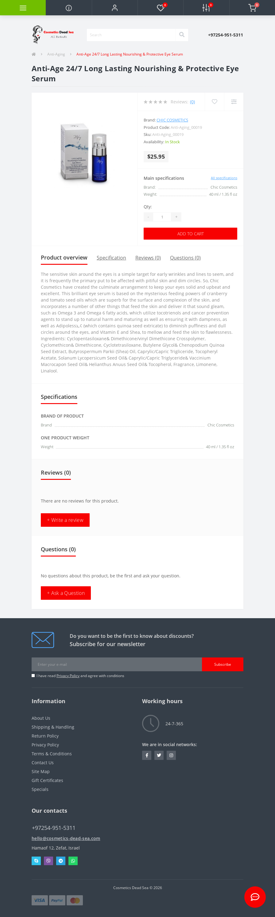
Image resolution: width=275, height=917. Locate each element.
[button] (115, 7)
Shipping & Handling (53, 727)
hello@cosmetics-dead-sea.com (66, 838)
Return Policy (45, 736)
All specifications (224, 177)
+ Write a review (65, 520)
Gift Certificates (47, 780)
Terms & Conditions (52, 754)
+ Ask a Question (66, 593)
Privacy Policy (67, 675)
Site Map (41, 771)
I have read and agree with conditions (80, 675)
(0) (192, 102)
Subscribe (222, 664)
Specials (40, 789)
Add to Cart (190, 234)
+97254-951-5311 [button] (54, 827)
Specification (111, 257)
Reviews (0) (148, 257)
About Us (41, 718)
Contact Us (43, 762)
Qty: (148, 207)
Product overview (64, 257)
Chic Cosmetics (172, 120)
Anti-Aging (56, 54)
